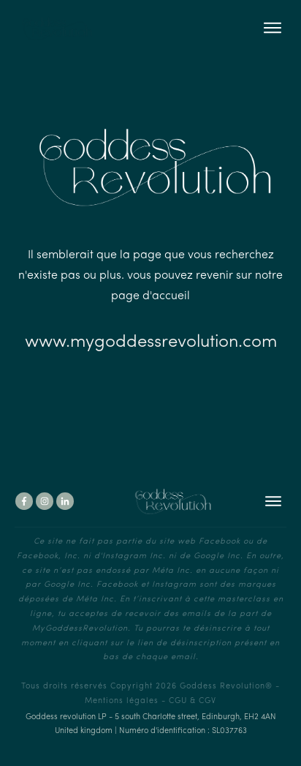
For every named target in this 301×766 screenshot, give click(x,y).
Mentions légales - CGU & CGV (150, 701)
